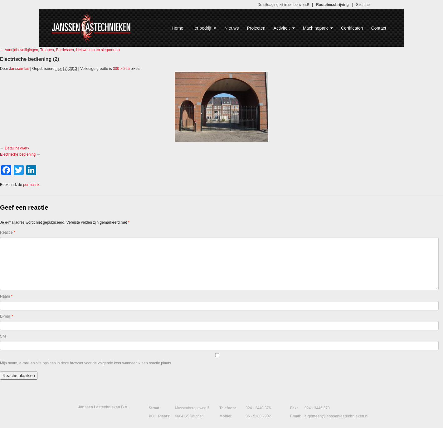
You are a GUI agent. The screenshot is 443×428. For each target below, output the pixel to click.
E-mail (6, 316)
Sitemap (363, 4)
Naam (6, 296)
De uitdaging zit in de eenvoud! (283, 4)
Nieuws (231, 28)
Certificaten (352, 28)
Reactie (7, 232)
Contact (378, 28)
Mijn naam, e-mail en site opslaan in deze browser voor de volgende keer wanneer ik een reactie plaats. (86, 363)
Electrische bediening (18, 154)
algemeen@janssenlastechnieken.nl (336, 416)
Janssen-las (19, 68)
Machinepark (318, 28)
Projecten (256, 28)
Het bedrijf (204, 28)
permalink (31, 184)
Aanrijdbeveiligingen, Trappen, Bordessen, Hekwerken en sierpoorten (60, 50)
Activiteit (284, 28)
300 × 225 (121, 68)
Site (3, 336)
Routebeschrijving (332, 4)
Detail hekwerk (17, 148)
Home (177, 28)
